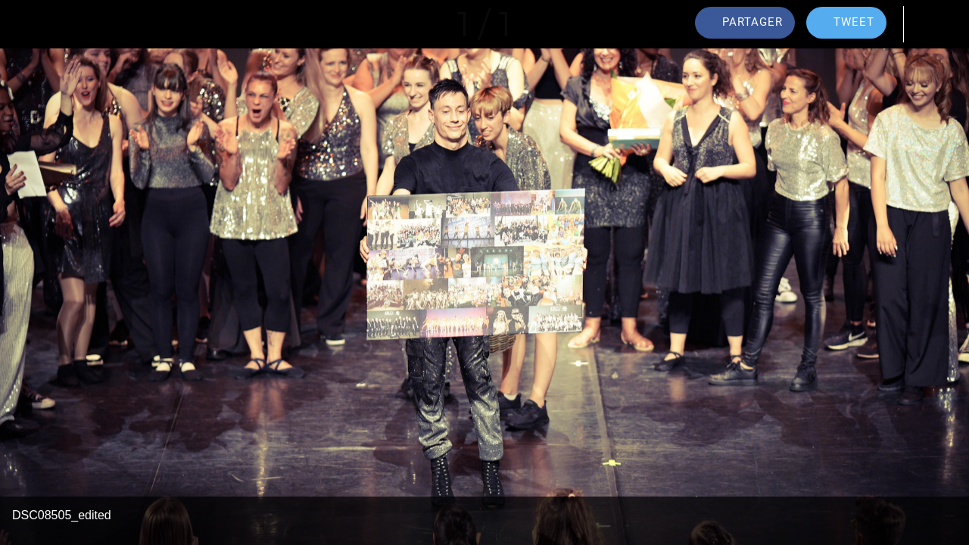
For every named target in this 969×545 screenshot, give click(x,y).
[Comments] (929, 24)
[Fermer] (24, 24)
